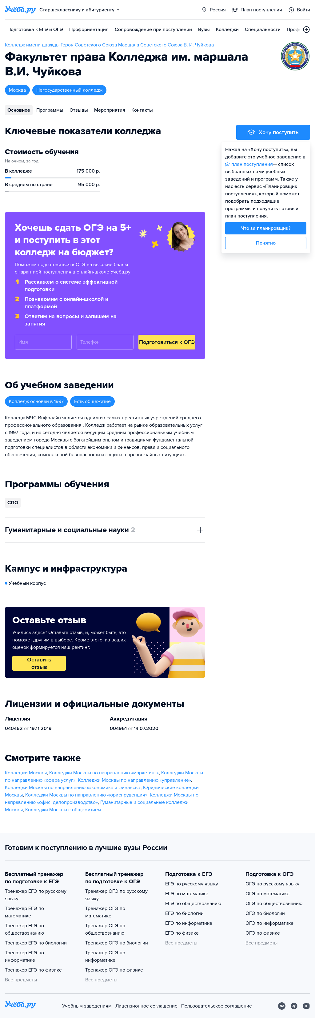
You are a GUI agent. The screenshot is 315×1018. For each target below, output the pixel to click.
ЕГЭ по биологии (184, 913)
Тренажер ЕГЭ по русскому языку (35, 895)
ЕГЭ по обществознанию (193, 903)
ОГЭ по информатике (269, 923)
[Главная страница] (20, 10)
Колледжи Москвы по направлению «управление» (134, 780)
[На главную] (20, 1006)
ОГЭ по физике (262, 933)
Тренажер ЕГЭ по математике (24, 912)
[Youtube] (306, 1006)
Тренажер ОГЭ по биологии (116, 943)
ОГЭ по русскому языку (272, 884)
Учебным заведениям (87, 1006)
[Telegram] (294, 1006)
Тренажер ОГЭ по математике (105, 912)
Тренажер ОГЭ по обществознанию (105, 929)
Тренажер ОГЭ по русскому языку (116, 895)
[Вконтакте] (281, 1006)
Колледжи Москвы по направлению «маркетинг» (104, 773)
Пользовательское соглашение (216, 1006)
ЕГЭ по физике (182, 933)
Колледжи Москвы (26, 773)
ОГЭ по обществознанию (273, 903)
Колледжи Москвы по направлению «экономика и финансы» (73, 787)
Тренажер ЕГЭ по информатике (24, 956)
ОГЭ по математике (267, 894)
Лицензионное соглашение (146, 1006)
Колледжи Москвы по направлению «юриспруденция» (86, 795)
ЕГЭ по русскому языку (191, 884)
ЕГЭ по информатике (188, 923)
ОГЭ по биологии (265, 913)
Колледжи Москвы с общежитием (63, 810)
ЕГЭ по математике (186, 894)
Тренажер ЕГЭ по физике (33, 970)
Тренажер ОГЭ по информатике (105, 956)
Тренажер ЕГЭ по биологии (36, 943)
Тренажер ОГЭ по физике (114, 970)
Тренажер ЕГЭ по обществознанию (24, 929)
